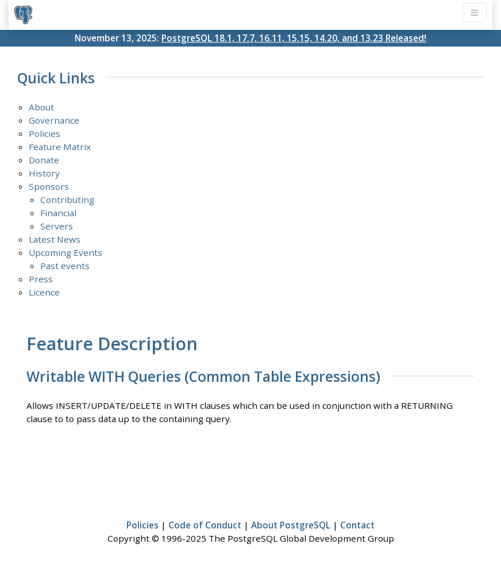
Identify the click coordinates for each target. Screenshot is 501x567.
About (41, 107)
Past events (65, 265)
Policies (44, 133)
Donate (44, 160)
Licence (44, 292)
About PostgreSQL (290, 525)
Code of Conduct (204, 525)
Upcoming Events (65, 252)
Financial (58, 213)
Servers (56, 226)
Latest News (54, 239)
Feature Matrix (60, 146)
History (44, 173)
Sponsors (49, 186)
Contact (357, 525)
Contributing (67, 199)
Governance (54, 120)
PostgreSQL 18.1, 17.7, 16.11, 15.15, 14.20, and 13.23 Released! (293, 38)
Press (41, 279)
